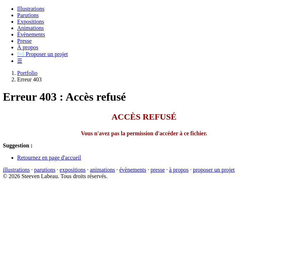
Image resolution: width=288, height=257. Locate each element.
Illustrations (30, 9)
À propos (27, 47)
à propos (179, 170)
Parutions (28, 15)
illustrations (16, 170)
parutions (45, 170)
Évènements (31, 34)
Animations (30, 28)
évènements (132, 170)
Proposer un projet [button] (42, 54)
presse (158, 170)
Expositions (30, 22)
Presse (24, 41)
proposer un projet (213, 170)
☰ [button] (19, 61)
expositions (73, 170)
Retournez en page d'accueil (49, 158)
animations (102, 170)
